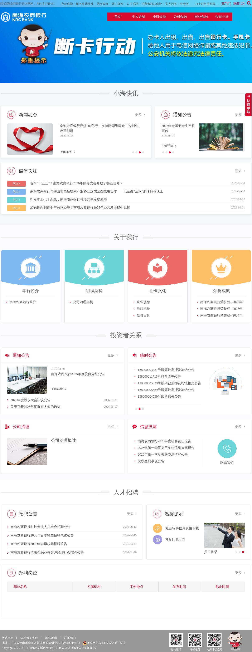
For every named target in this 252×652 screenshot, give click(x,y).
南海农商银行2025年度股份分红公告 (78, 374)
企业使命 (143, 302)
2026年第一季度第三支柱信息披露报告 (166, 448)
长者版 (184, 3)
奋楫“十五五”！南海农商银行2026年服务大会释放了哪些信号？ (76, 183)
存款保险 (67, 3)
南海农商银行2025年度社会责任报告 (164, 441)
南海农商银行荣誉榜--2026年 (221, 302)
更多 (138, 114)
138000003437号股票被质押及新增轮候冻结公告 (173, 376)
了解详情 (66, 152)
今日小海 (222, 16)
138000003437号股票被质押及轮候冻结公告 (169, 396)
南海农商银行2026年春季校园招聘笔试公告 (42, 535)
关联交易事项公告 (151, 461)
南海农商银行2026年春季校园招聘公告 (38, 544)
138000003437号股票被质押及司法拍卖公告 (169, 370)
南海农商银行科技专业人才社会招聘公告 (40, 527)
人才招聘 (132, 3)
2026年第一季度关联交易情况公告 (163, 454)
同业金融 (201, 16)
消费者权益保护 (151, 3)
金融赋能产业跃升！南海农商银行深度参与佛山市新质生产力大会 (101, 128)
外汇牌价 (117, 3)
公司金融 (180, 16)
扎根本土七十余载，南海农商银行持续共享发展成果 (68, 199)
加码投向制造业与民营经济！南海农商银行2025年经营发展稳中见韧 (80, 207)
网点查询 (102, 3)
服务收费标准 (84, 3)
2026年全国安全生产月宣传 (178, 128)
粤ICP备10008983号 (83, 647)
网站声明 (7, 637)
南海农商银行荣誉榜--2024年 (221, 315)
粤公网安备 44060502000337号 (104, 643)
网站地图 (51, 637)
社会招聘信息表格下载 (182, 528)
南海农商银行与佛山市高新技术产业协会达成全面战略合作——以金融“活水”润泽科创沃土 (96, 191)
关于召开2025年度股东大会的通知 (35, 406)
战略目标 (143, 315)
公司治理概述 (63, 440)
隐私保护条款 (29, 637)
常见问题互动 (175, 539)
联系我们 (70, 637)
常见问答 (171, 3)
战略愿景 (143, 308)
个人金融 (138, 16)
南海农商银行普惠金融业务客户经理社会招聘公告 (47, 552)
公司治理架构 (83, 302)
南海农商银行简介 (22, 302)
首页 (117, 16)
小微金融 (159, 16)
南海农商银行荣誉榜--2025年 (221, 308)
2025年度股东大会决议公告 (30, 400)
